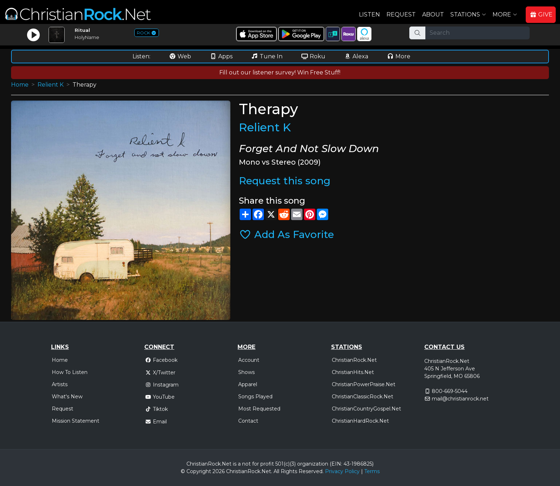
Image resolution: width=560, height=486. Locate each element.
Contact (248, 420)
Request (401, 14)
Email (156, 421)
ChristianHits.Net (353, 372)
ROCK (146, 32)
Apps (221, 56)
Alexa (356, 56)
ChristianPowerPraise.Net (363, 384)
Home (20, 84)
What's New (67, 396)
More (398, 56)
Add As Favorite (286, 234)
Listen (369, 14)
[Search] (477, 32)
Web (180, 56)
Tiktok (156, 409)
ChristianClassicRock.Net (362, 396)
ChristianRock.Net (354, 360)
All (276, 471)
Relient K (51, 84)
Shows (246, 372)
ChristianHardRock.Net (360, 420)
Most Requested (259, 408)
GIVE (541, 14)
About (433, 14)
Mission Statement (75, 420)
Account (248, 360)
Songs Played (255, 396)
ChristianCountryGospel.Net (366, 408)
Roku (313, 56)
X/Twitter (160, 372)
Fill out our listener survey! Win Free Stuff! (279, 72)
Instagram (162, 384)
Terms (372, 471)
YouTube (160, 396)
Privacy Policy (342, 471)
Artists (60, 384)
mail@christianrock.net (460, 398)
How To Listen (70, 372)
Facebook (161, 360)
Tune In (266, 56)
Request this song (284, 181)
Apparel (247, 384)
